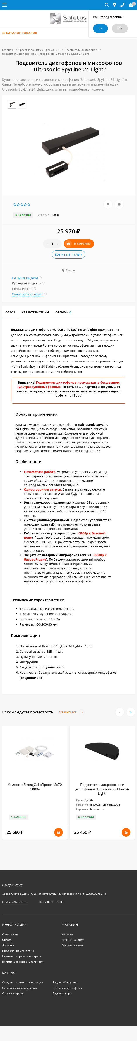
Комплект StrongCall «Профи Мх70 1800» (35, 786)
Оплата (7, 940)
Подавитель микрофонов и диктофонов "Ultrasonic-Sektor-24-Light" (102, 789)
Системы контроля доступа (19, 988)
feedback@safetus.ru (15, 902)
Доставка (8, 945)
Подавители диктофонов (81, 50)
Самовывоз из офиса (27, 294)
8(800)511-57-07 (12, 885)
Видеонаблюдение (65, 982)
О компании (10, 934)
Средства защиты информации (38, 50)
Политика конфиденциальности (23, 962)
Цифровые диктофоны (67, 988)
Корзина (67, 934)
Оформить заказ (72, 945)
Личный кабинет (73, 940)
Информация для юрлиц (18, 951)
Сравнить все (72, 712)
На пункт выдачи (25, 278)
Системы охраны (13, 993)
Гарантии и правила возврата (21, 956)
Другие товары (62, 993)
